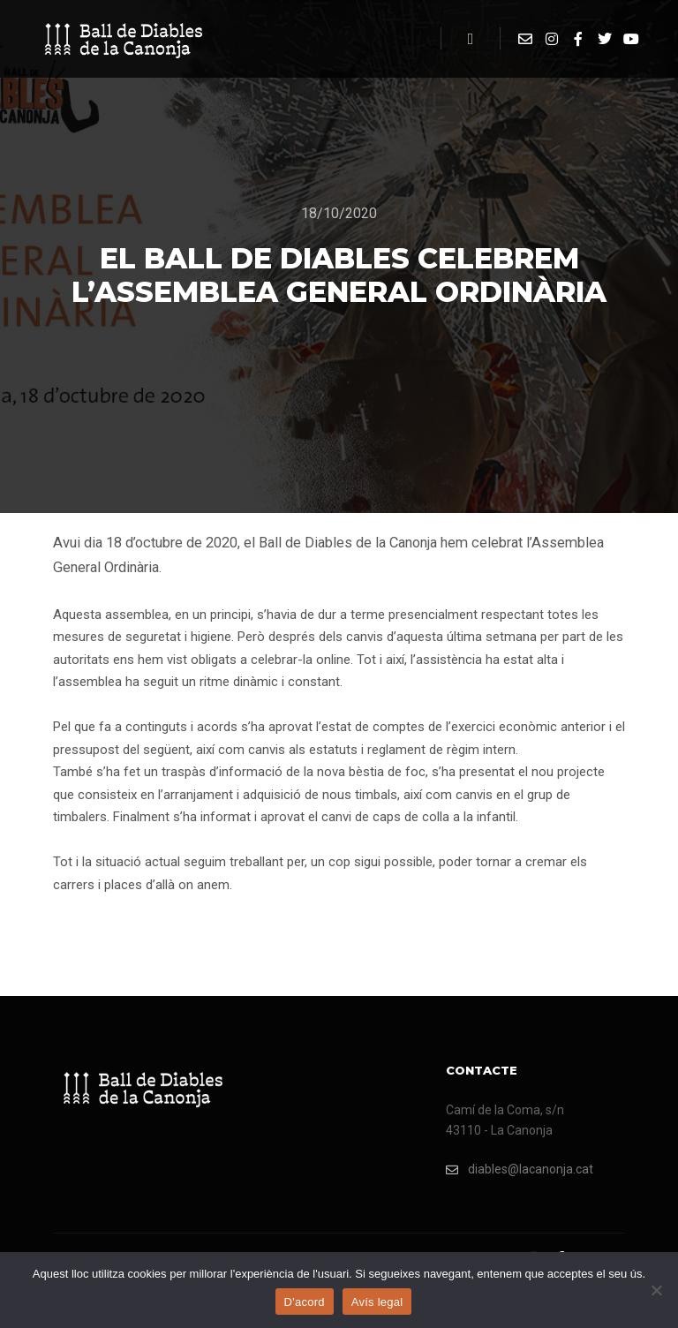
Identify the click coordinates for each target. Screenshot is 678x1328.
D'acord (304, 1302)
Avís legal (377, 1302)
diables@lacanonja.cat (519, 1169)
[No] (656, 1290)
